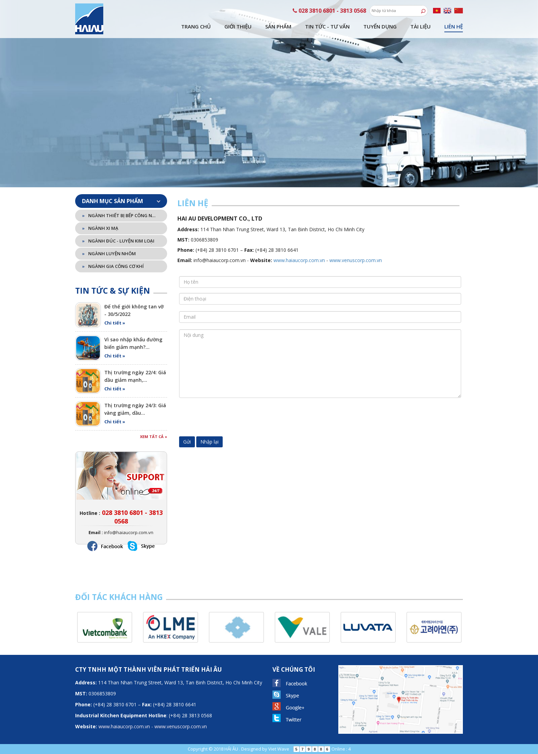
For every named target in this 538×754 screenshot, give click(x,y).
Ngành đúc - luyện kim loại (118, 241)
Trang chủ (196, 26)
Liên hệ (453, 26)
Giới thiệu (238, 26)
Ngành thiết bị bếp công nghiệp (120, 215)
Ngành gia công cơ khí (113, 266)
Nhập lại (209, 441)
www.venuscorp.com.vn (355, 260)
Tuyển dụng (380, 26)
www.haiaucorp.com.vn (299, 260)
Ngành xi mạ (100, 228)
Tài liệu (420, 26)
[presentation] (231, 416)
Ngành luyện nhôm (109, 253)
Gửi (187, 441)
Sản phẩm (278, 26)
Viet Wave (278, 749)
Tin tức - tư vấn (327, 26)
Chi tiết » (114, 323)
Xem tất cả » (153, 436)
